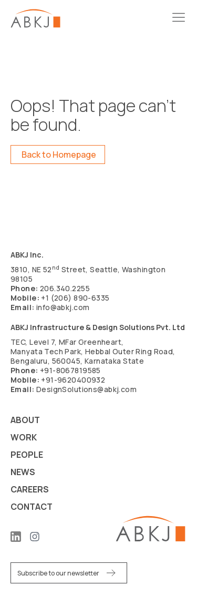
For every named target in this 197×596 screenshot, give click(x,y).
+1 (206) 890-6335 (75, 298)
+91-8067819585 (70, 370)
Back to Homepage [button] (59, 154)
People (27, 454)
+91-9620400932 (73, 380)
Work (24, 437)
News (23, 472)
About (25, 420)
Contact (32, 506)
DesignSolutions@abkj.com (86, 389)
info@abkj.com (62, 307)
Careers (30, 489)
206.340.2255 (65, 288)
